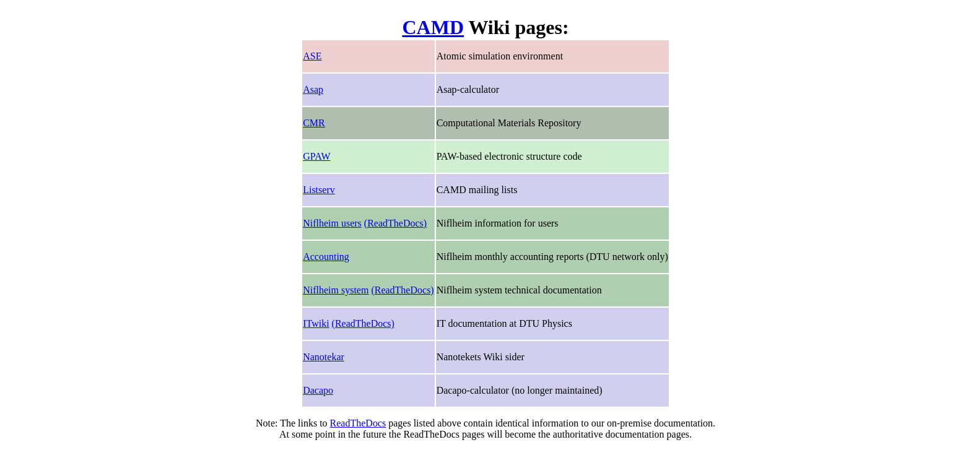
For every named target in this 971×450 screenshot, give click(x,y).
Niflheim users (332, 223)
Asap (313, 89)
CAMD (433, 27)
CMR (314, 123)
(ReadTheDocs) (395, 223)
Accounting (326, 256)
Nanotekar (323, 357)
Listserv (319, 189)
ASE (312, 56)
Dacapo (318, 390)
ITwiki (316, 323)
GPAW (316, 156)
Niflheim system (335, 290)
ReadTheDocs (358, 423)
